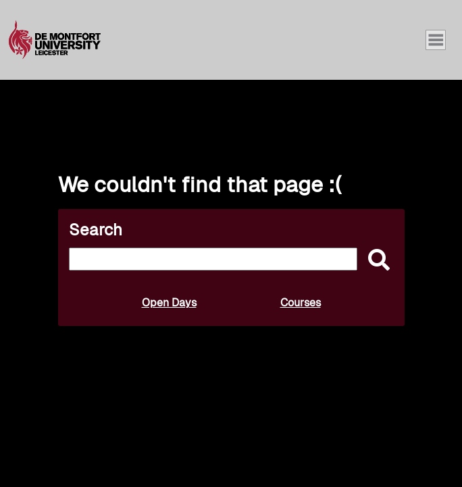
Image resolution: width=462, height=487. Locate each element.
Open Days (169, 302)
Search (95, 230)
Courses (300, 302)
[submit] (375, 261)
